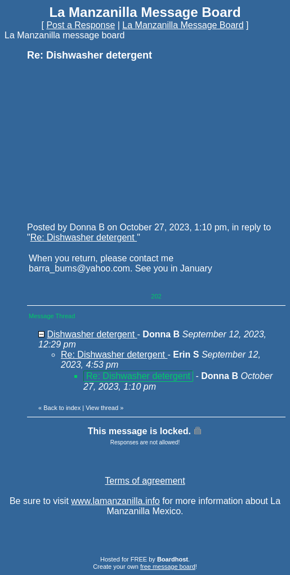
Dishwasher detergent (92, 334)
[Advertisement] (111, 140)
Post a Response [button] (80, 25)
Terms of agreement (145, 480)
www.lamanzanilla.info (115, 501)
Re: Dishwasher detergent (83, 237)
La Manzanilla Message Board (182, 25)
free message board (167, 566)
